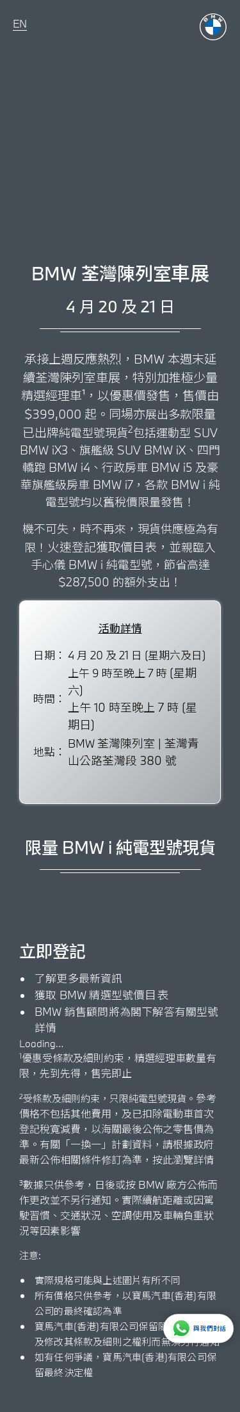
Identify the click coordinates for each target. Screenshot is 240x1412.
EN (20, 23)
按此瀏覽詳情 (183, 1159)
